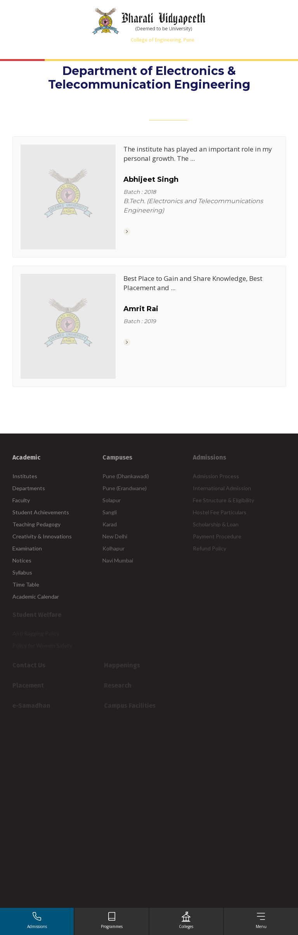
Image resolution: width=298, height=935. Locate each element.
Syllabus (22, 572)
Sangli (109, 512)
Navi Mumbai (117, 560)
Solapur (111, 500)
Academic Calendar (35, 596)
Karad (109, 524)
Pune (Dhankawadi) (125, 476)
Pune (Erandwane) (124, 488)
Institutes (24, 476)
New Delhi (114, 536)
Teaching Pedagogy (36, 524)
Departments (28, 488)
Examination (27, 548)
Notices (21, 560)
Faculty (21, 500)
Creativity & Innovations (42, 536)
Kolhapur (113, 548)
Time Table (25, 584)
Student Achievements (40, 512)
